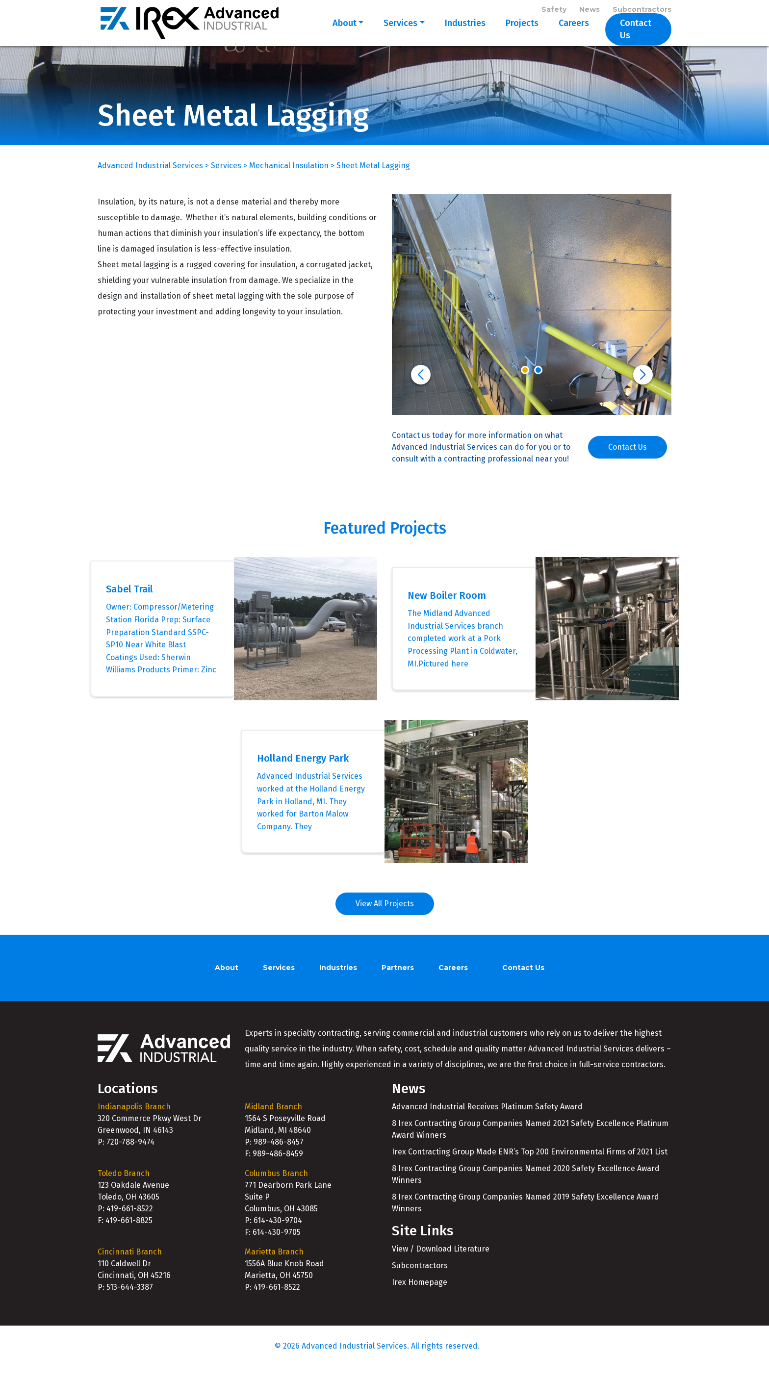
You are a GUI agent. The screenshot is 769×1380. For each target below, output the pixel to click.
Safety (553, 10)
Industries (457, 35)
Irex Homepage (419, 1295)
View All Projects (385, 916)
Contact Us (635, 35)
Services (393, 35)
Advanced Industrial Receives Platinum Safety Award (487, 1119)
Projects (514, 35)
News (589, 10)
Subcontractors (642, 10)
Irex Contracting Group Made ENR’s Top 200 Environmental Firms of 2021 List (529, 1165)
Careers (566, 35)
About (337, 35)
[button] (421, 387)
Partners (398, 980)
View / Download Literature (440, 1261)
